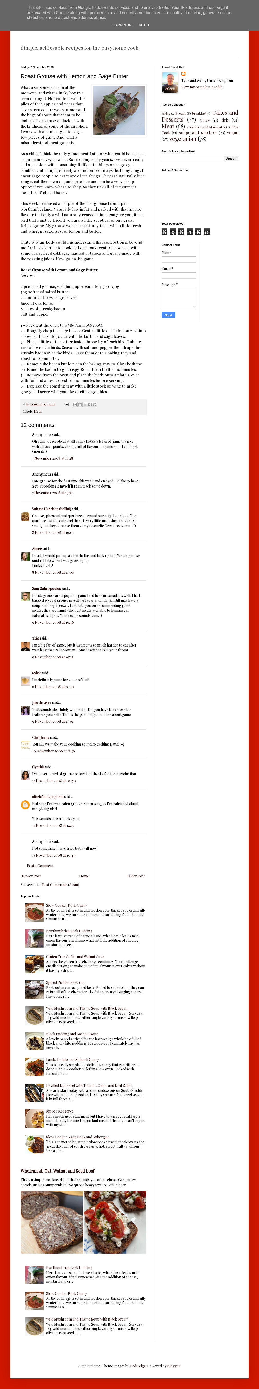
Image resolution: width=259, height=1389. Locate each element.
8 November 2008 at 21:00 (53, 572)
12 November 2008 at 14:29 (53, 825)
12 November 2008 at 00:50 (54, 780)
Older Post (136, 876)
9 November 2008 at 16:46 (53, 622)
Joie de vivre (41, 702)
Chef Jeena (40, 737)
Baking (166, 113)
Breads (180, 113)
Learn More (122, 25)
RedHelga (138, 1366)
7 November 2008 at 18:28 (52, 458)
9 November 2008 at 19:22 (52, 656)
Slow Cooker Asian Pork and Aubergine (77, 1137)
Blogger (173, 1366)
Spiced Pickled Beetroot (65, 982)
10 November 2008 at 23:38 (53, 751)
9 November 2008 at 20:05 (53, 686)
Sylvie (36, 673)
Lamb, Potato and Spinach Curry (72, 1059)
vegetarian (182, 138)
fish (224, 120)
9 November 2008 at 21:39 (52, 721)
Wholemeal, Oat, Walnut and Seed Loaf (57, 1171)
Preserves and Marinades (205, 127)
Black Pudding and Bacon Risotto (72, 1033)
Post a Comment (40, 865)
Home (84, 876)
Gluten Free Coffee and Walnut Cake (75, 956)
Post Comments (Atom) (60, 884)
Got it (144, 25)
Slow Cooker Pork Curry (66, 905)
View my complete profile (201, 87)
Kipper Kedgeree (60, 1111)
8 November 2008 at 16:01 (53, 532)
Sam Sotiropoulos (46, 588)
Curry (205, 120)
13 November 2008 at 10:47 (53, 855)
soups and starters (198, 132)
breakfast (199, 113)
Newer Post (31, 876)
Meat (38, 411)
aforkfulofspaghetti (47, 796)
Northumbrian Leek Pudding (69, 931)
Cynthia (38, 767)
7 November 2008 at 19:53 (52, 492)
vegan (232, 132)
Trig (35, 638)
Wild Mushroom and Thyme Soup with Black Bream (87, 1008)
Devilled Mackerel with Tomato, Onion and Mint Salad (89, 1085)
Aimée (37, 548)
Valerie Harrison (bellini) (51, 509)
